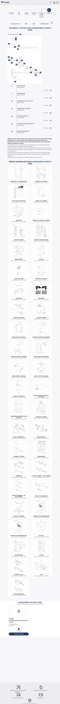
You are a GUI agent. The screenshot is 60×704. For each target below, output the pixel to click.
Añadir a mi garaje (19, 634)
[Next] (33, 24)
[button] (52, 22)
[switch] (21, 34)
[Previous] (26, 24)
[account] (51, 2)
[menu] (57, 2)
